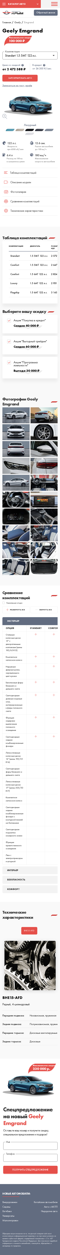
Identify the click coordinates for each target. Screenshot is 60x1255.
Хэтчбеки (7, 1211)
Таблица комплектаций (20, 172)
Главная (6, 22)
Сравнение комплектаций (21, 201)
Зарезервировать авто (20, 78)
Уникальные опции (12, 602)
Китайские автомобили (46, 1202)
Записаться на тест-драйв (17, 85)
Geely (17, 22)
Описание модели (17, 182)
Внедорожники (9, 1202)
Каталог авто (17, 4)
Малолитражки (10, 1220)
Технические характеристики (23, 211)
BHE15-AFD (29, 930)
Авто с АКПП (51, 1206)
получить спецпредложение (30, 1169)
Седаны (6, 1206)
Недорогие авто (49, 1211)
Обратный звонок (45, 12)
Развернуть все (15, 610)
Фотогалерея (15, 192)
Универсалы (8, 1215)
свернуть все (43, 610)
